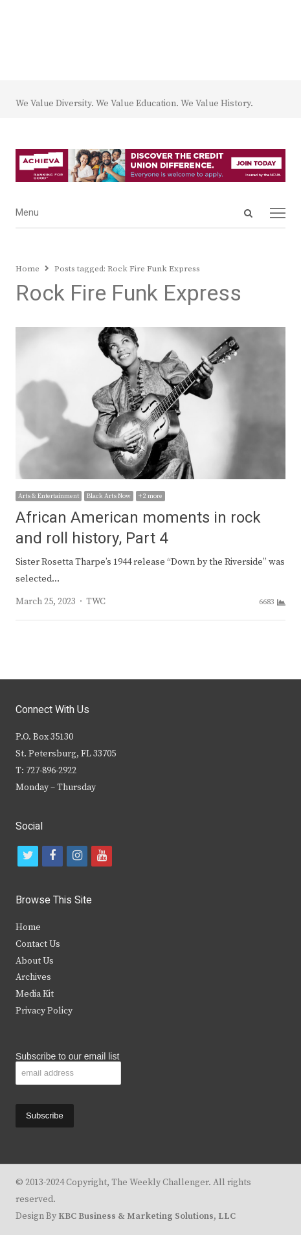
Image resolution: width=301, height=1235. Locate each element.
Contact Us (38, 944)
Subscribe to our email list (67, 1056)
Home (28, 927)
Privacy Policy (44, 1011)
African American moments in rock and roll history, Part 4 (138, 528)
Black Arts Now (109, 496)
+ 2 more (150, 496)
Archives (33, 977)
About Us (35, 961)
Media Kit (35, 994)
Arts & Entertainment (48, 496)
